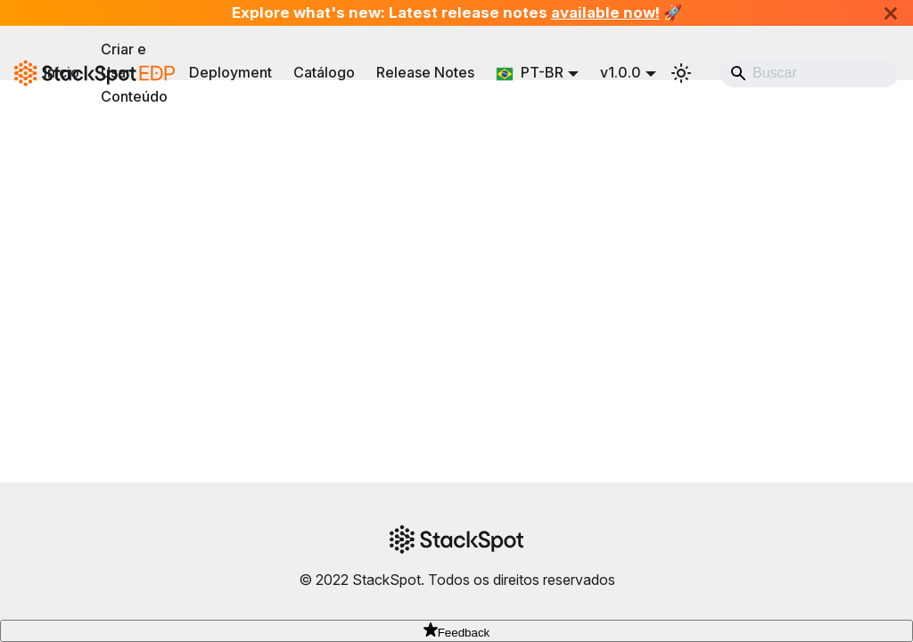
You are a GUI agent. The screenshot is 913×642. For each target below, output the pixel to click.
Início (61, 72)
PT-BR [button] (529, 72)
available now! (605, 12)
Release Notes (425, 72)
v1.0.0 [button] (620, 72)
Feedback (457, 632)
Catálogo (324, 72)
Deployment (230, 72)
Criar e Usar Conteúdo (134, 72)
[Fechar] (890, 13)
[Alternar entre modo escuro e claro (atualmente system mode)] (681, 73)
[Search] (809, 73)
